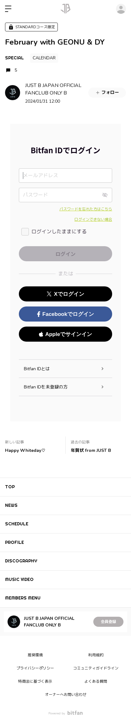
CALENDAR (44, 58)
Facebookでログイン (65, 314)
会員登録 (108, 621)
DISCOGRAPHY (21, 561)
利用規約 (95, 655)
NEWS (11, 505)
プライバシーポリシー (35, 668)
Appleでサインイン (65, 334)
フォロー (107, 92)
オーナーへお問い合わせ (65, 694)
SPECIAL (14, 58)
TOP (10, 487)
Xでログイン (65, 294)
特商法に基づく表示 (35, 681)
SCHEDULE (16, 524)
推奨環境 (35, 655)
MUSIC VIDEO (19, 579)
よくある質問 (96, 681)
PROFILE (14, 542)
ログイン (121, 9)
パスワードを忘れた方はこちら (85, 209)
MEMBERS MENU (23, 598)
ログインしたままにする (59, 231)
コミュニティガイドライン (95, 668)
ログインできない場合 (93, 219)
